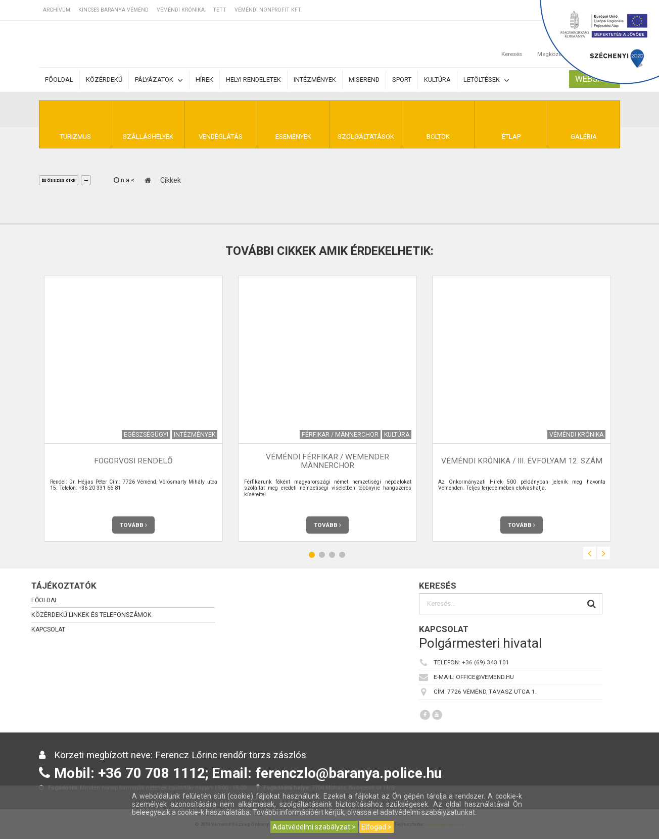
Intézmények (315, 79)
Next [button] (603, 553)
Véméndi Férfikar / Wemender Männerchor (327, 461)
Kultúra (437, 79)
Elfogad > (376, 827)
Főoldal (59, 79)
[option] (133, 409)
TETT (219, 10)
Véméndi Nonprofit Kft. (268, 10)
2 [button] (322, 554)
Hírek (204, 79)
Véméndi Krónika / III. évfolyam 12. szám (521, 460)
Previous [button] (589, 553)
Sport (401, 79)
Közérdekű (104, 79)
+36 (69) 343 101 (485, 662)
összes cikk (58, 180)
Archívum (56, 10)
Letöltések (486, 80)
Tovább (133, 525)
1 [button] (312, 554)
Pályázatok (159, 80)
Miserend (364, 79)
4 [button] (342, 554)
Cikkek (170, 180)
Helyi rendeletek (253, 79)
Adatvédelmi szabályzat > (314, 827)
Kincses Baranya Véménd (113, 10)
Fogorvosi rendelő (133, 460)
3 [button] (332, 554)
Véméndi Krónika (181, 10)
